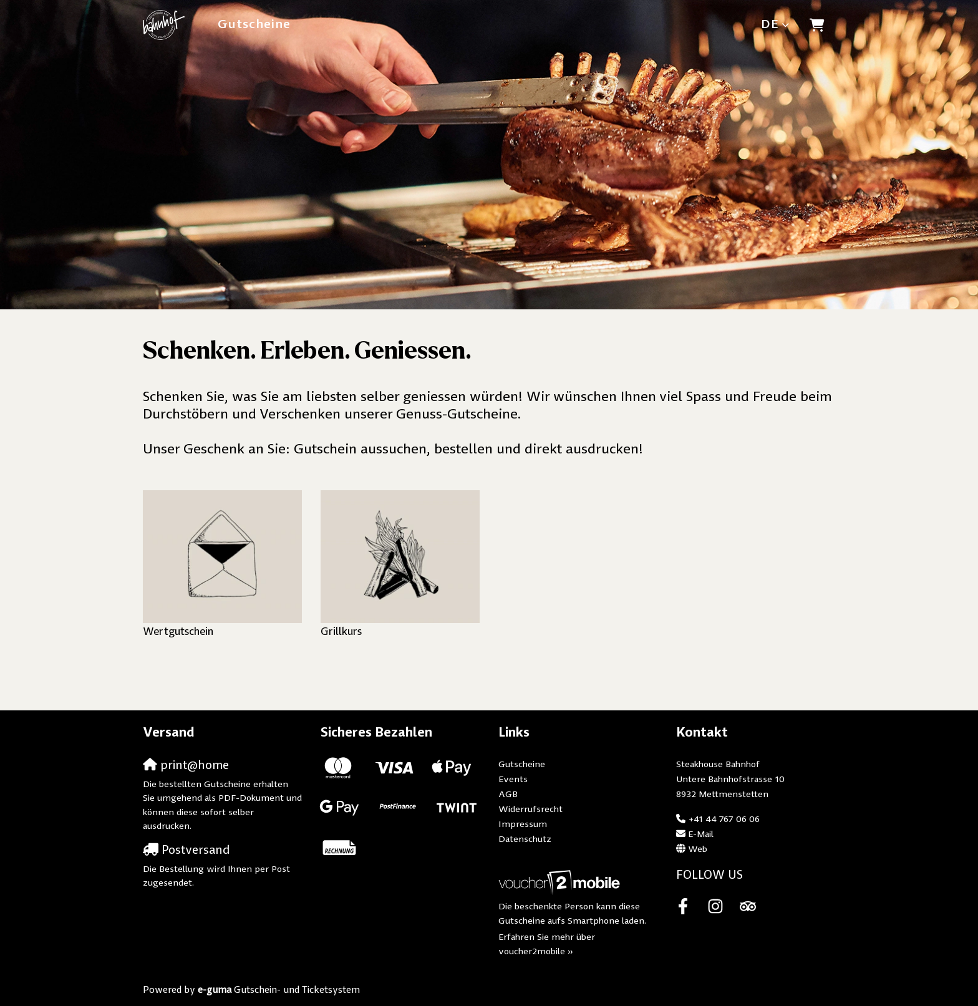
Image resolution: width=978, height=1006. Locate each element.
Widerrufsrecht (530, 810)
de (770, 24)
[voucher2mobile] (561, 883)
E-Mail (701, 834)
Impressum (522, 824)
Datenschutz (524, 839)
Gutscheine (254, 24)
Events (513, 780)
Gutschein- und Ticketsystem (279, 990)
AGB (508, 795)
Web (697, 849)
